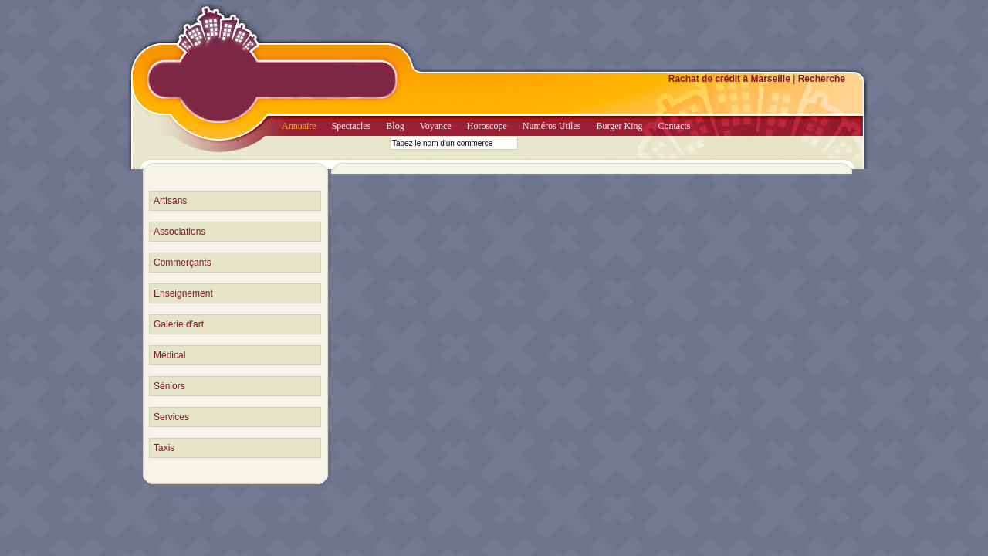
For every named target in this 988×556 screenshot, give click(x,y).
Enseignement (183, 293)
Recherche (821, 78)
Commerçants (182, 262)
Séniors (169, 386)
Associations (179, 231)
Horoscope (487, 125)
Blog (395, 125)
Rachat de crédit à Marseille (729, 78)
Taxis (164, 447)
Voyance (436, 125)
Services (171, 417)
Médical (169, 355)
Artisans (170, 200)
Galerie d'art (179, 324)
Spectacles (351, 125)
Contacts (674, 125)
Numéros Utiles (552, 125)
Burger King (619, 125)
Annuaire (299, 125)
